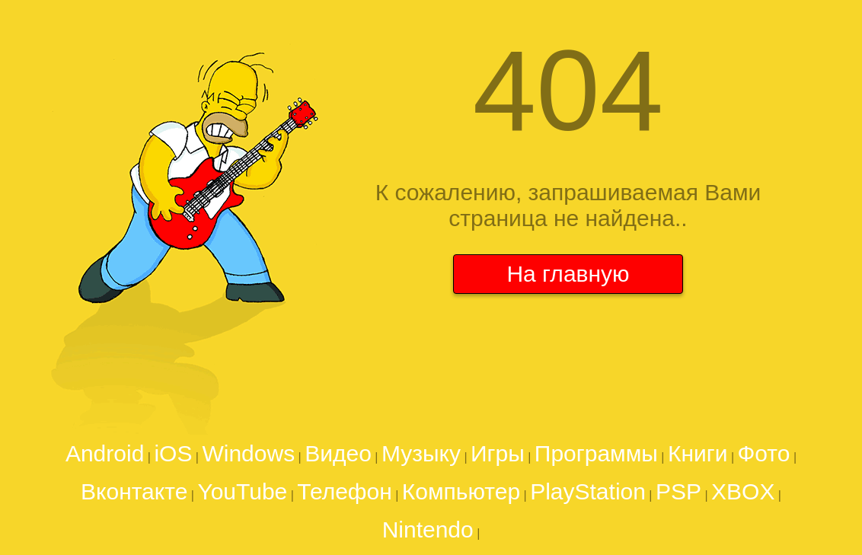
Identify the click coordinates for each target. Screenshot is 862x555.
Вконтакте (134, 491)
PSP (678, 491)
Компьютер (461, 491)
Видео (338, 453)
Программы (596, 453)
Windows (248, 453)
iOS (173, 453)
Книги (698, 453)
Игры (498, 453)
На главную (567, 273)
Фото (764, 453)
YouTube (242, 491)
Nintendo (428, 529)
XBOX (742, 491)
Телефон (344, 491)
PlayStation (588, 491)
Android (104, 453)
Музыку (421, 453)
